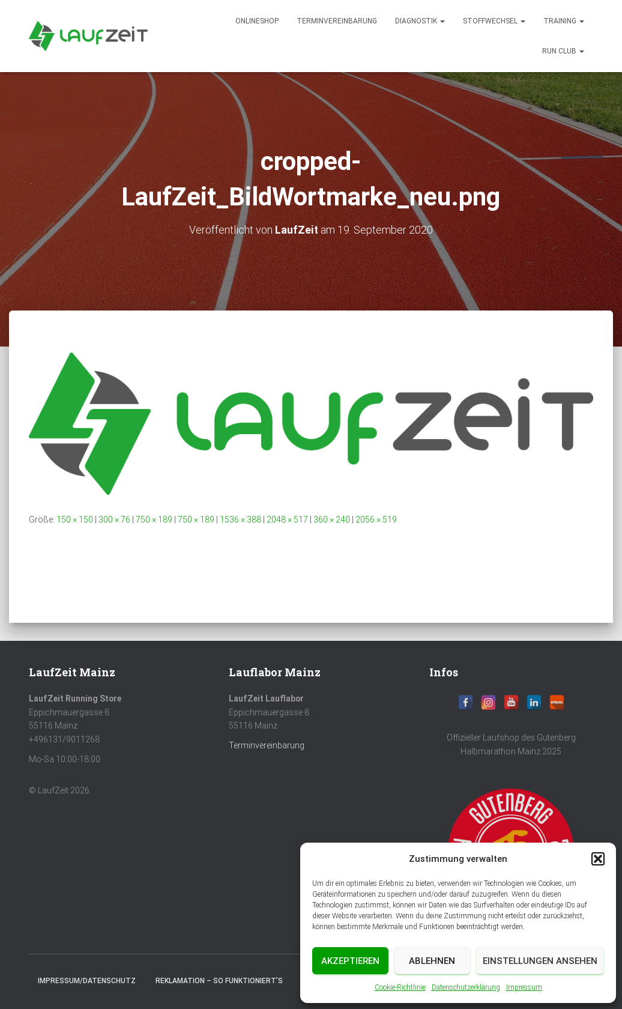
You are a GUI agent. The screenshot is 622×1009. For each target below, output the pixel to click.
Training (563, 21)
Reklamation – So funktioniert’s (219, 981)
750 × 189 (154, 519)
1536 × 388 (240, 519)
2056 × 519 (376, 519)
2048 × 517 (287, 519)
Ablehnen (432, 961)
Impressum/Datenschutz (87, 981)
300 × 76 (114, 519)
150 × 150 (74, 519)
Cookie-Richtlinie (400, 987)
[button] (598, 859)
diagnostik (420, 21)
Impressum (524, 987)
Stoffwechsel (494, 21)
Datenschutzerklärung (466, 987)
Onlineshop (257, 21)
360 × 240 (331, 519)
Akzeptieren (350, 961)
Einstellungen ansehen (540, 961)
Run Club (563, 51)
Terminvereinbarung (337, 21)
